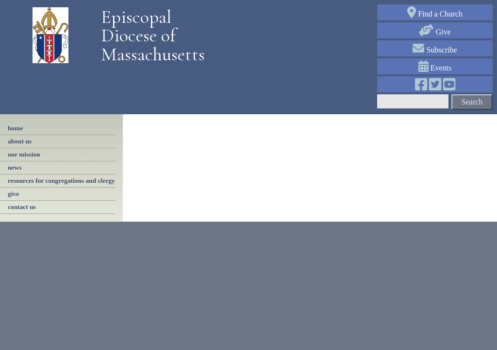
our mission (24, 154)
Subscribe (435, 50)
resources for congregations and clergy (61, 180)
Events (435, 68)
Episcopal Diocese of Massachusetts (149, 36)
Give (434, 32)
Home (15, 128)
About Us (20, 141)
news (14, 167)
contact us (22, 206)
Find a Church (435, 14)
